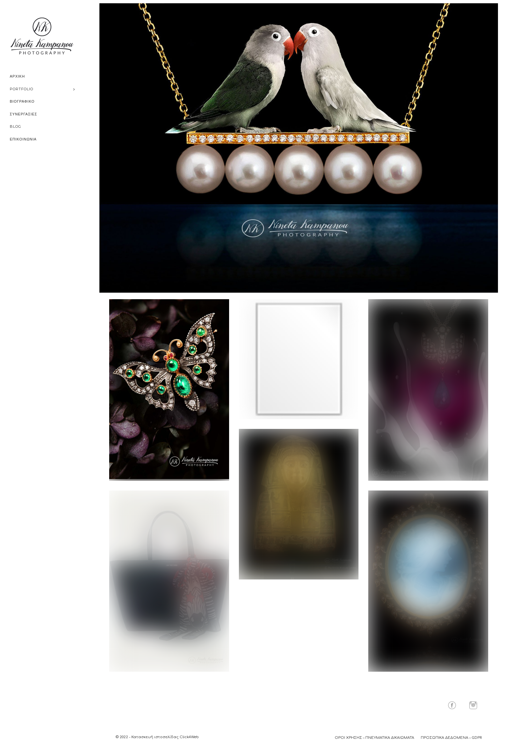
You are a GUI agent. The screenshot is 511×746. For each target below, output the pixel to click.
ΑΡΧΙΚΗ (17, 76)
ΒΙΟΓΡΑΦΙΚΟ (22, 101)
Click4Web (189, 737)
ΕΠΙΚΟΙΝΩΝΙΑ (23, 139)
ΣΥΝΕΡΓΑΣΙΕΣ (23, 114)
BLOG (15, 126)
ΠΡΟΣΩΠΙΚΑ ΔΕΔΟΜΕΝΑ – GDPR (451, 738)
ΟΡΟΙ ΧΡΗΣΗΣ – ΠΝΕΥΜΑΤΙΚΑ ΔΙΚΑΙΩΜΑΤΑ (374, 738)
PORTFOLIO (21, 89)
